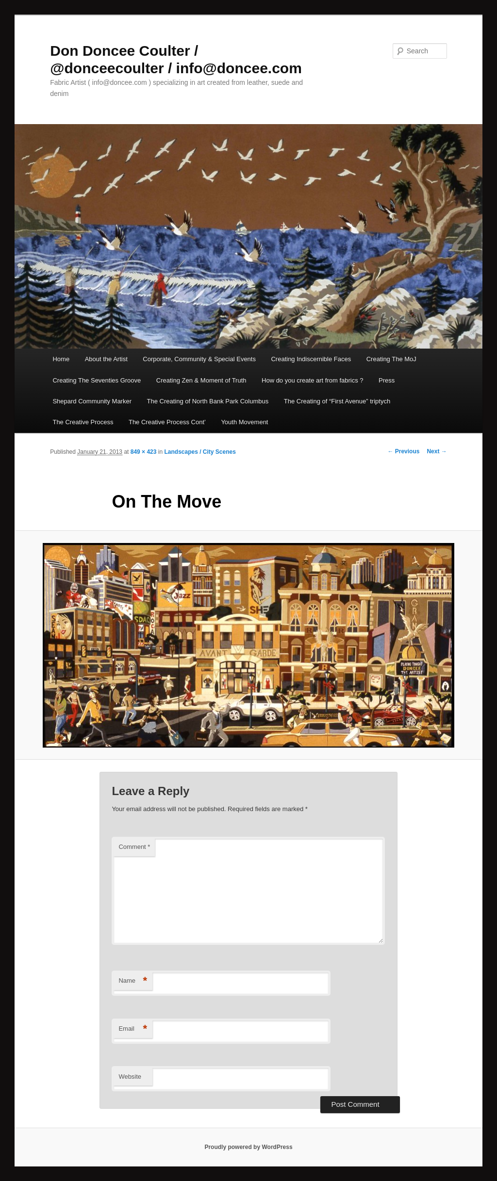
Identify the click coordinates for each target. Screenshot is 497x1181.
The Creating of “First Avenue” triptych (337, 401)
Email (132, 1029)
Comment (134, 846)
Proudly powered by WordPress (248, 1147)
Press (387, 380)
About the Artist (106, 359)
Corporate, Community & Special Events (199, 359)
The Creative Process (82, 422)
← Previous (403, 451)
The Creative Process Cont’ (167, 422)
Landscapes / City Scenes (199, 451)
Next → (437, 451)
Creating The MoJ (391, 359)
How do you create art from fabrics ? (313, 380)
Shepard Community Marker (92, 401)
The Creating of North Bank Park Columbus (208, 401)
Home (60, 359)
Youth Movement (244, 422)
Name (132, 981)
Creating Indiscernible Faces (311, 359)
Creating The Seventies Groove (96, 380)
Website (129, 1076)
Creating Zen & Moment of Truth (201, 380)
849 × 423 (144, 451)
